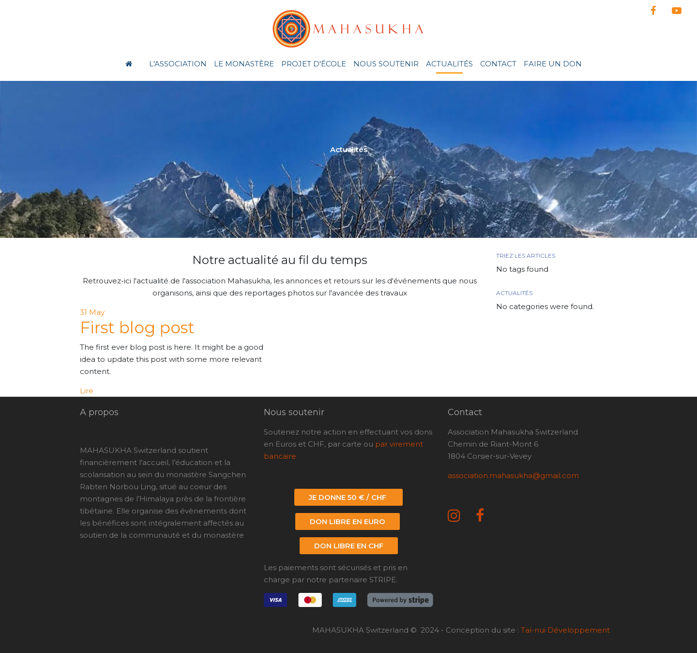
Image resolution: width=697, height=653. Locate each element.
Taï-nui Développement (565, 630)
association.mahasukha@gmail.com (513, 475)
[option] (348, 153)
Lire (86, 390)
